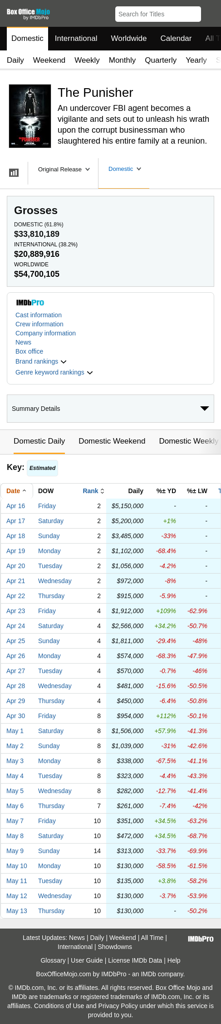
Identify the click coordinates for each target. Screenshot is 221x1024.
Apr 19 (15, 550)
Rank (90, 491)
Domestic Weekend (112, 441)
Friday (47, 506)
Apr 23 (15, 610)
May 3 (15, 760)
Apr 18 (15, 535)
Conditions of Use (59, 1005)
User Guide (87, 960)
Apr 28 (15, 685)
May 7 (15, 820)
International (76, 38)
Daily (15, 60)
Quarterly (161, 60)
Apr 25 (15, 640)
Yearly (196, 60)
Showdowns (115, 946)
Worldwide (129, 38)
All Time (152, 937)
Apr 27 (15, 670)
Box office (29, 351)
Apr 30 (15, 715)
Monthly (122, 60)
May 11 (16, 880)
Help (174, 960)
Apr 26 (15, 655)
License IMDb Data (135, 960)
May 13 (16, 910)
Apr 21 (15, 580)
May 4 (15, 775)
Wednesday (55, 580)
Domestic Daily (39, 441)
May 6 (15, 805)
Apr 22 (15, 595)
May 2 (15, 745)
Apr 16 (15, 506)
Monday (49, 550)
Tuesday (50, 565)
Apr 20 (15, 565)
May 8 (15, 835)
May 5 (15, 790)
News (23, 342)
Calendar (176, 38)
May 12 (16, 895)
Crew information (39, 324)
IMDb (148, 974)
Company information (45, 333)
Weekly (86, 60)
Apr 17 (15, 520)
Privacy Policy (118, 1005)
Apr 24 (15, 625)
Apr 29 (15, 700)
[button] (210, 12)
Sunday (48, 535)
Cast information (38, 315)
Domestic (27, 38)
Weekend (49, 60)
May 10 (16, 865)
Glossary (52, 960)
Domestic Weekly (188, 441)
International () (46, 244)
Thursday (51, 595)
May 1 (15, 730)
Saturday (51, 520)
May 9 (15, 850)
